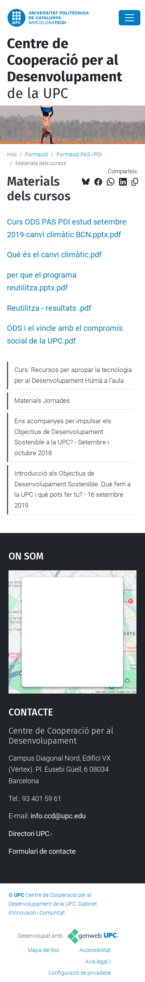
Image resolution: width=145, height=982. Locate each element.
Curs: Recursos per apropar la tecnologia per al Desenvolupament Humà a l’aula (73, 375)
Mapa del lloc (43, 950)
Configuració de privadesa (79, 973)
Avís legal (96, 962)
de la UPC (64, 68)
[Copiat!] (134, 182)
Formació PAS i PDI (79, 154)
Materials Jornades (42, 400)
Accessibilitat (95, 950)
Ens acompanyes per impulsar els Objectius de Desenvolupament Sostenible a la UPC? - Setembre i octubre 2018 (62, 437)
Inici (12, 154)
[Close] (129, 17)
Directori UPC (29, 834)
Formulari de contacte (42, 851)
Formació (36, 154)
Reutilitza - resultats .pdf (49, 308)
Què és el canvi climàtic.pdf (54, 254)
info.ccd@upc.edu (58, 816)
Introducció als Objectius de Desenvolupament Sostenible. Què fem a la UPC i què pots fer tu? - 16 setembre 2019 (72, 489)
